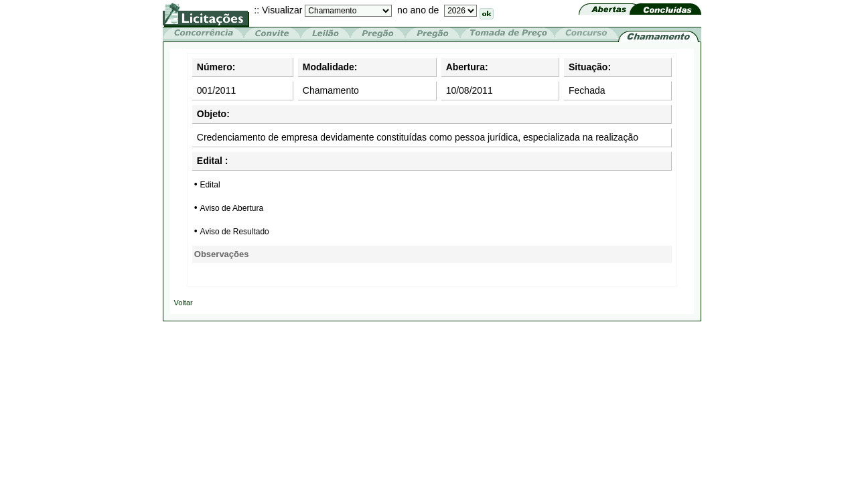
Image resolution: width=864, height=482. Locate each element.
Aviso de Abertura (232, 208)
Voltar (183, 303)
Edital (210, 184)
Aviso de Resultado (234, 231)
